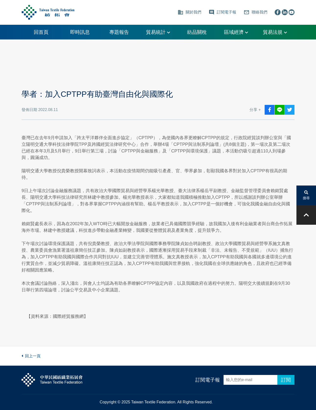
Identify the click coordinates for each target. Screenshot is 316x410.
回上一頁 (31, 356)
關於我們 (189, 12)
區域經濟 (236, 32)
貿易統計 (158, 32)
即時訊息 (80, 32)
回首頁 (41, 32)
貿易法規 (275, 32)
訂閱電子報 (207, 380)
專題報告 (119, 32)
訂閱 (286, 380)
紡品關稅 (197, 32)
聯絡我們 (255, 12)
